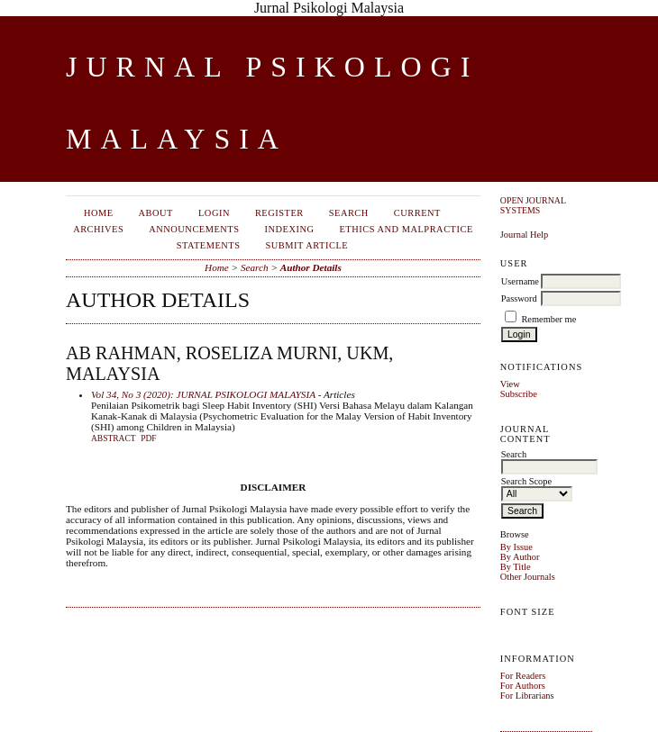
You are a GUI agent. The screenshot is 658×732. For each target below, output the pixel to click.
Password (519, 298)
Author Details (311, 267)
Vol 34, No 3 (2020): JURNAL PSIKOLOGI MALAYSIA (203, 394)
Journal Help (524, 234)
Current (417, 213)
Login (214, 213)
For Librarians (527, 695)
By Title (515, 567)
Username (520, 281)
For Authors (522, 686)
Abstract (113, 438)
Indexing (290, 229)
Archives (98, 229)
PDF (148, 438)
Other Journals (527, 577)
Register (279, 213)
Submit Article (307, 245)
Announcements (194, 229)
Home (99, 213)
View (510, 384)
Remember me (548, 319)
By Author (520, 557)
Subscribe (518, 394)
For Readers (523, 676)
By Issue (516, 547)
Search (349, 213)
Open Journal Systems (533, 205)
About (156, 213)
